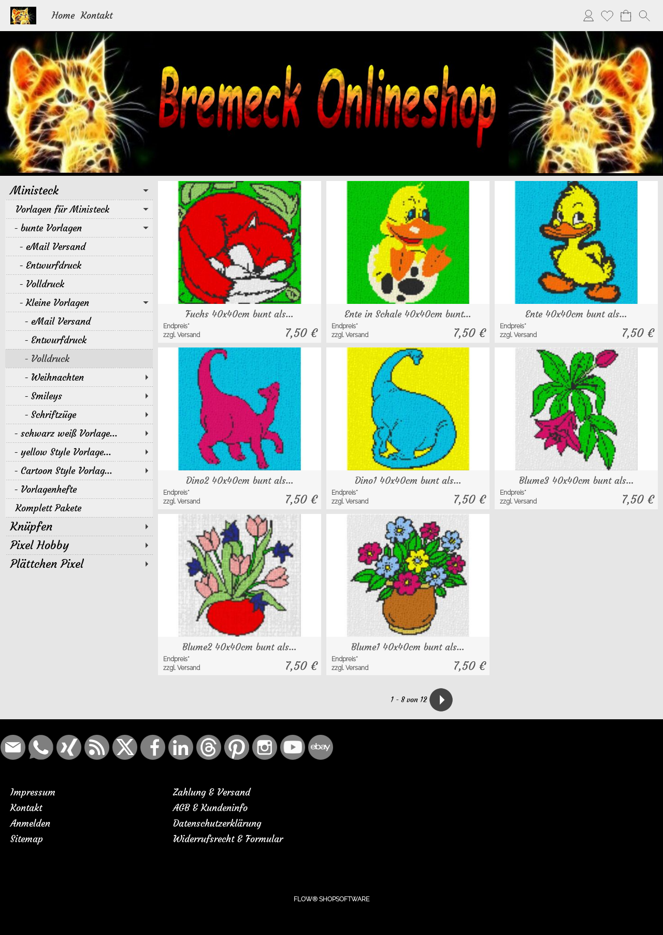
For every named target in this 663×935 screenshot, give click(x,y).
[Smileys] (79, 395)
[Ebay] (321, 747)
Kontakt (96, 15)
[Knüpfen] (79, 526)
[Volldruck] (79, 283)
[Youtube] (293, 747)
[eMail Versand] (79, 246)
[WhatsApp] (41, 747)
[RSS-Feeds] (97, 747)
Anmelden (30, 823)
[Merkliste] (607, 15)
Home (63, 15)
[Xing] (69, 747)
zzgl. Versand (181, 335)
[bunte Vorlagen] (79, 227)
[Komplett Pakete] (79, 507)
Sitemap (26, 839)
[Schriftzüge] (79, 414)
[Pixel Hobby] (79, 545)
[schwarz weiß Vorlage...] (79, 433)
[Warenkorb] (625, 15)
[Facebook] (153, 747)
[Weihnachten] (79, 377)
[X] (125, 747)
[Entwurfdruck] (79, 265)
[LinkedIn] (181, 747)
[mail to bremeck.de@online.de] (13, 747)
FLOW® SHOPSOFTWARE (331, 899)
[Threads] (209, 747)
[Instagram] (265, 747)
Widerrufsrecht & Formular (228, 839)
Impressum (32, 792)
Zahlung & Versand (211, 792)
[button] (644, 15)
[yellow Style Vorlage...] (79, 451)
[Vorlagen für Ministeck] (79, 209)
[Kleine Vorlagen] (79, 302)
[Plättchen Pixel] (79, 563)
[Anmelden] (588, 15)
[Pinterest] (237, 747)
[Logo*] (23, 11)
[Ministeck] (79, 190)
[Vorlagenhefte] (79, 489)
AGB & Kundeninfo (210, 808)
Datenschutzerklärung (217, 823)
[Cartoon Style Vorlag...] (79, 470)
